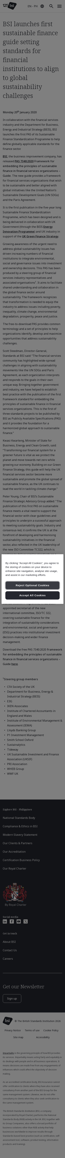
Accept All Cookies (32, 595)
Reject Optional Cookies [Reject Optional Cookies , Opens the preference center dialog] (32, 585)
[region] (32, 579)
